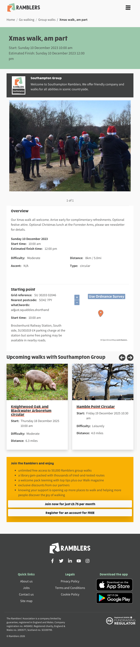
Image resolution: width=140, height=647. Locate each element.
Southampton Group (46, 78)
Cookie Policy (70, 594)
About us (26, 581)
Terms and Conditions (70, 588)
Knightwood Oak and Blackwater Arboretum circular (31, 410)
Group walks (46, 19)
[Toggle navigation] (128, 7)
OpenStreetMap (109, 340)
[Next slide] (130, 357)
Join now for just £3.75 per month (70, 504)
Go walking (26, 19)
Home (11, 19)
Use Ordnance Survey (106, 296)
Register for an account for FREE (70, 512)
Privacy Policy (70, 581)
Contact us (26, 594)
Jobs (26, 588)
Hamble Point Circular (96, 406)
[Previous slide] (122, 357)
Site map (26, 601)
